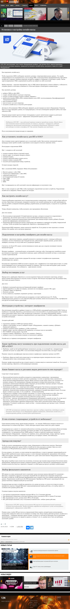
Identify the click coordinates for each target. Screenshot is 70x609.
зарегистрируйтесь (9, 541)
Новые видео (6, 574)
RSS (68, 540)
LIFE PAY (20, 526)
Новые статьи (6, 545)
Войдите (2, 541)
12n (3, 598)
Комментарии (6, 536)
